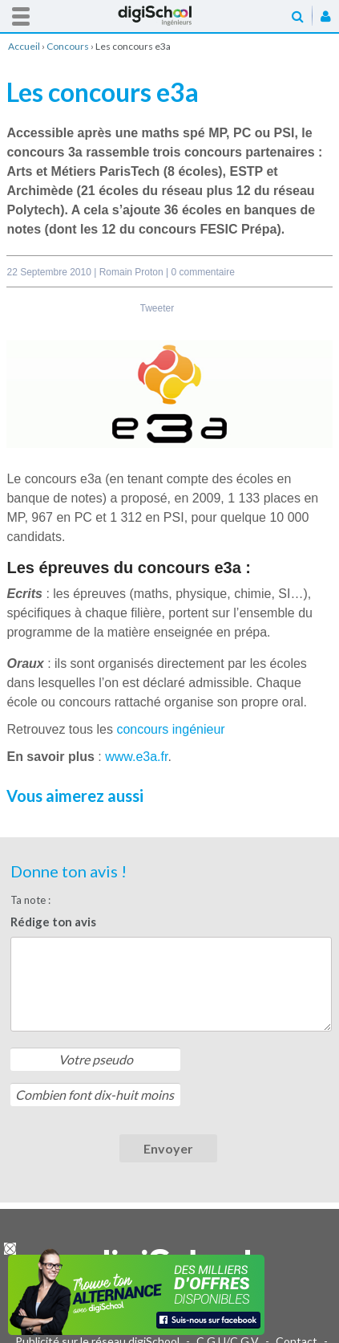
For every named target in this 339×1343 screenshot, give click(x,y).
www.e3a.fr (136, 756)
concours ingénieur (170, 729)
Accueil (170, 16)
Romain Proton (132, 272)
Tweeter (157, 308)
